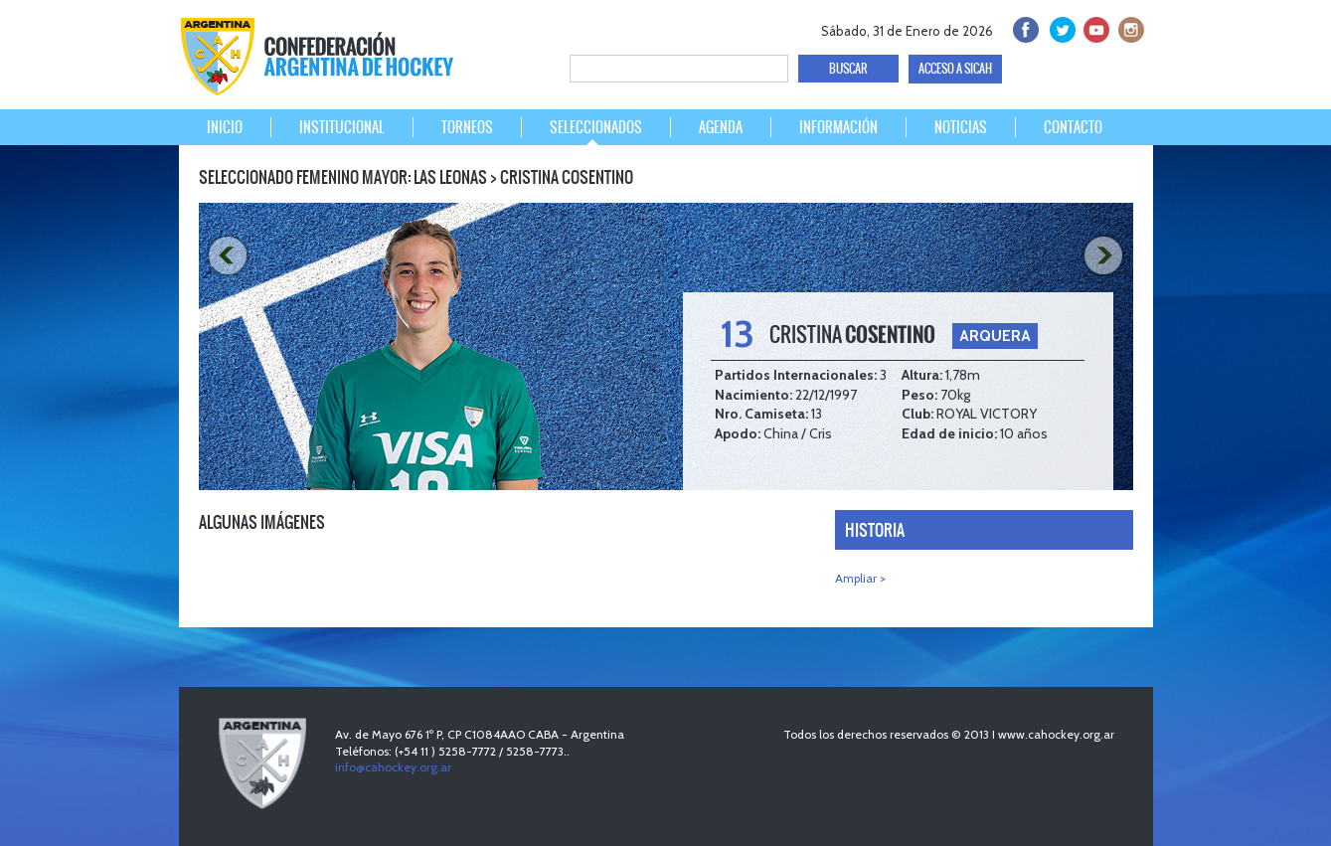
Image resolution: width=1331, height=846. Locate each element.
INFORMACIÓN (838, 127)
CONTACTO (1073, 127)
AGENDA (721, 127)
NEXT (1106, 256)
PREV (225, 256)
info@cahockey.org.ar (393, 767)
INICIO (225, 127)
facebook (1024, 27)
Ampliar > (860, 578)
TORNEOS (467, 127)
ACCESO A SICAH (955, 69)
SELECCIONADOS (596, 127)
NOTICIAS (960, 127)
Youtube (1094, 27)
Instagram (1128, 27)
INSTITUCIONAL (342, 127)
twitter (1059, 27)
